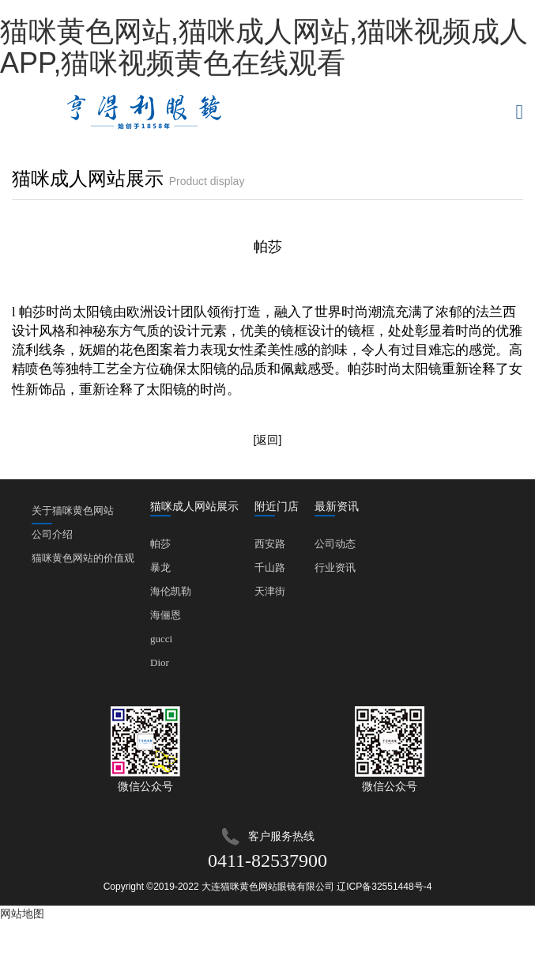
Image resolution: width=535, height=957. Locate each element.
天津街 (269, 591)
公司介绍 (52, 534)
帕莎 (160, 544)
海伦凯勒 (170, 591)
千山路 (269, 567)
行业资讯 (335, 567)
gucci (161, 639)
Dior (159, 662)
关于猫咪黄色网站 (73, 514)
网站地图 (22, 913)
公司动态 (335, 544)
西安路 (269, 544)
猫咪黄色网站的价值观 (83, 558)
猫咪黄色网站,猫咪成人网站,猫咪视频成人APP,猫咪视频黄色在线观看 (264, 47)
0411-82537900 (267, 860)
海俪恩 (165, 615)
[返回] (268, 439)
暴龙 (160, 567)
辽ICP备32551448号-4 (384, 886)
